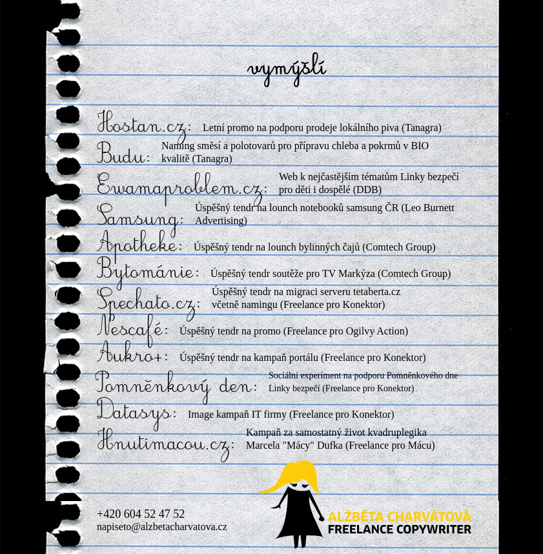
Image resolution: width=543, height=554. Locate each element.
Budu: (124, 157)
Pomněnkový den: (178, 386)
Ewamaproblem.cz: (183, 188)
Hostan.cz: (145, 126)
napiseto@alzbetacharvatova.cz (162, 526)
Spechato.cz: (149, 302)
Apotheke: (140, 245)
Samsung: (141, 218)
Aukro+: (133, 355)
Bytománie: (149, 271)
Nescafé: (133, 329)
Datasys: (137, 412)
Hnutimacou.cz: (166, 443)
